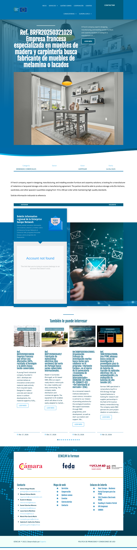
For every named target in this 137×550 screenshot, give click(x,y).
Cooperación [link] (78, 5)
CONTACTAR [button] (109, 5)
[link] (28, 197)
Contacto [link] (65, 507)
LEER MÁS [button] (88, 43)
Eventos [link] (89, 5)
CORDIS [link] (100, 512)
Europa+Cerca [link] (84, 13)
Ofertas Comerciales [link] (27, 331)
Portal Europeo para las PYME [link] (106, 495)
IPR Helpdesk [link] (103, 508)
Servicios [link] (52, 5)
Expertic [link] (43, 543)
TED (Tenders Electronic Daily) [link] (106, 500)
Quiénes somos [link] (65, 5)
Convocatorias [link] (69, 13)
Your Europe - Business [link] (106, 490)
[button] (57, 442)
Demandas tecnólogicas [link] (110, 333)
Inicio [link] (44, 5)
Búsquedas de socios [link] (82, 331)
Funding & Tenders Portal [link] (107, 505)
